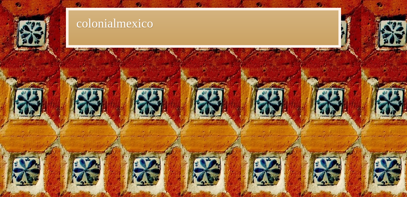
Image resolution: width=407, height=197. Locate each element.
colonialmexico (114, 23)
